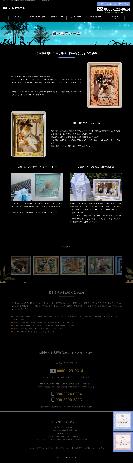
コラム (114, 18)
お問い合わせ (95, 18)
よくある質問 (76, 18)
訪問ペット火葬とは (37, 18)
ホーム (18, 18)
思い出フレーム (56, 18)
